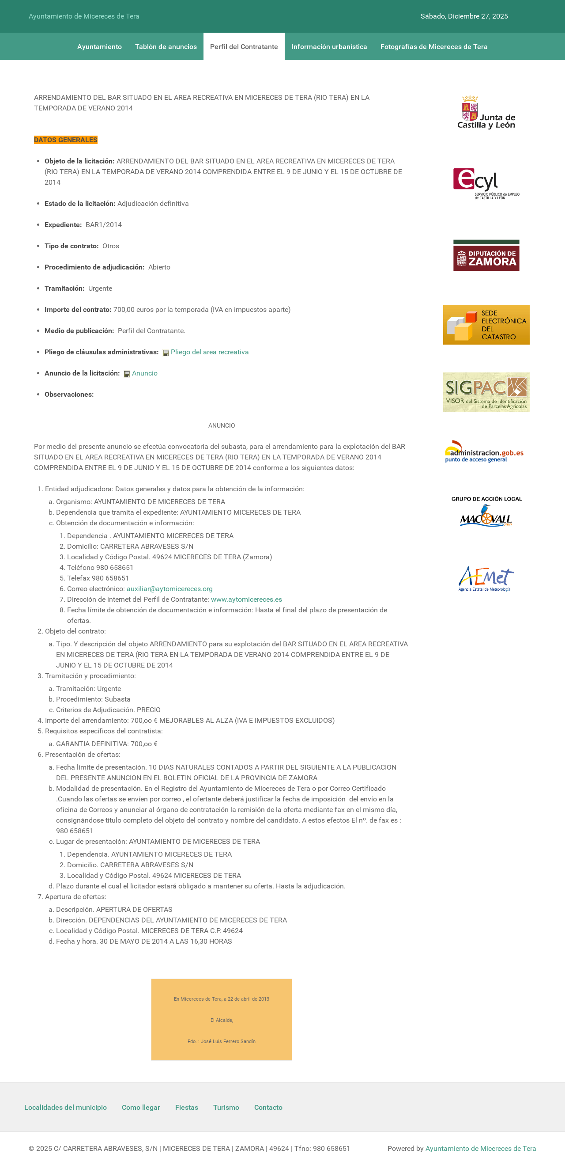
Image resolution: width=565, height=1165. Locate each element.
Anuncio (145, 373)
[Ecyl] (486, 189)
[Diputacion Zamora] (486, 260)
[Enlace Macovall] (486, 516)
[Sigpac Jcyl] (486, 398)
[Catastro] (486, 330)
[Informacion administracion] (486, 457)
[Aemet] (486, 584)
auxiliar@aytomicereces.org (170, 588)
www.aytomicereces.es (246, 599)
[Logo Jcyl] (486, 117)
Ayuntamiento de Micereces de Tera (84, 16)
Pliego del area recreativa (210, 352)
